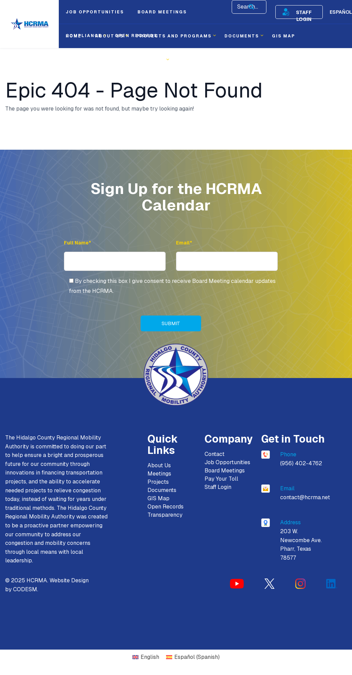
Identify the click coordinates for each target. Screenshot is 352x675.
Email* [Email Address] (184, 243)
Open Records (165, 506)
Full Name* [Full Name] (77, 243)
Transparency (165, 514)
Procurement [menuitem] (86, 60)
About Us (159, 465)
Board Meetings (225, 470)
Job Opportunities (227, 462)
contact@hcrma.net (305, 497)
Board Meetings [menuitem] (162, 12)
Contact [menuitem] (191, 60)
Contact (214, 454)
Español (341, 12)
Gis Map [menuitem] (283, 36)
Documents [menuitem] (241, 36)
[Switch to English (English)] (146, 657)
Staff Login (304, 12)
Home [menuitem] (73, 36)
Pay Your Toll (221, 478)
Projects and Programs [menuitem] (173, 36)
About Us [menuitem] (109, 36)
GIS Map (158, 498)
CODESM (25, 589)
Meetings (159, 473)
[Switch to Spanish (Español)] (193, 657)
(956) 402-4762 (301, 463)
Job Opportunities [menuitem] (95, 12)
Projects (158, 481)
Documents (161, 490)
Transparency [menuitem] (143, 60)
